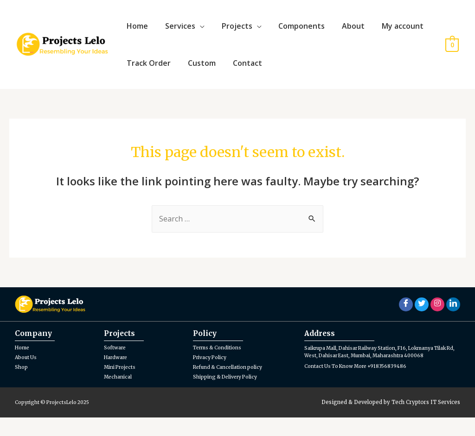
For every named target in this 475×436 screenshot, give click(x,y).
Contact (239, 77)
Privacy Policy (212, 376)
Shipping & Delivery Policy (228, 395)
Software (116, 366)
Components (291, 30)
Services (175, 30)
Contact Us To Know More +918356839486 (360, 392)
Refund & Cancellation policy (231, 385)
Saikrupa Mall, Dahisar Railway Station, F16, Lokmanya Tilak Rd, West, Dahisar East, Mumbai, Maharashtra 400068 (377, 374)
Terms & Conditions (219, 366)
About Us (27, 376)
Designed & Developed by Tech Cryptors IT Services (390, 421)
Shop (21, 385)
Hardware (117, 376)
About (339, 30)
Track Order (147, 77)
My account (385, 30)
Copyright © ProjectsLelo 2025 (56, 421)
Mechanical (119, 395)
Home (136, 30)
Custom (197, 77)
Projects (229, 30)
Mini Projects (121, 385)
